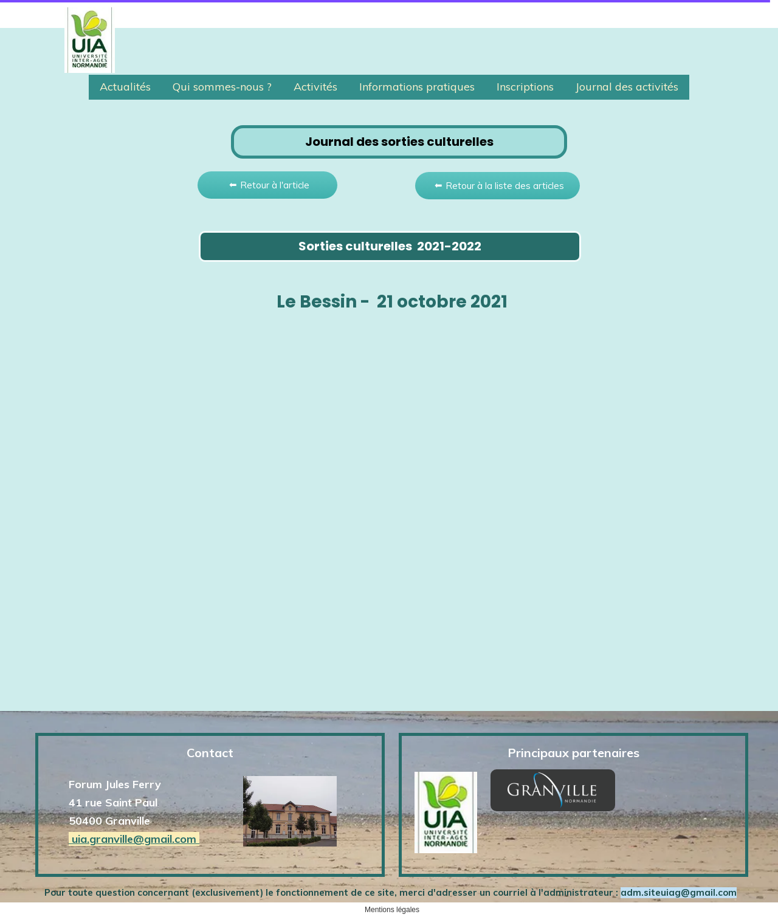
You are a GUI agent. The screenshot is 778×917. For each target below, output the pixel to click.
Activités (315, 87)
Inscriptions (525, 87)
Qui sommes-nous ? (222, 87)
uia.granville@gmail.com (134, 839)
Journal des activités (627, 87)
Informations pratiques (417, 87)
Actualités (125, 87)
